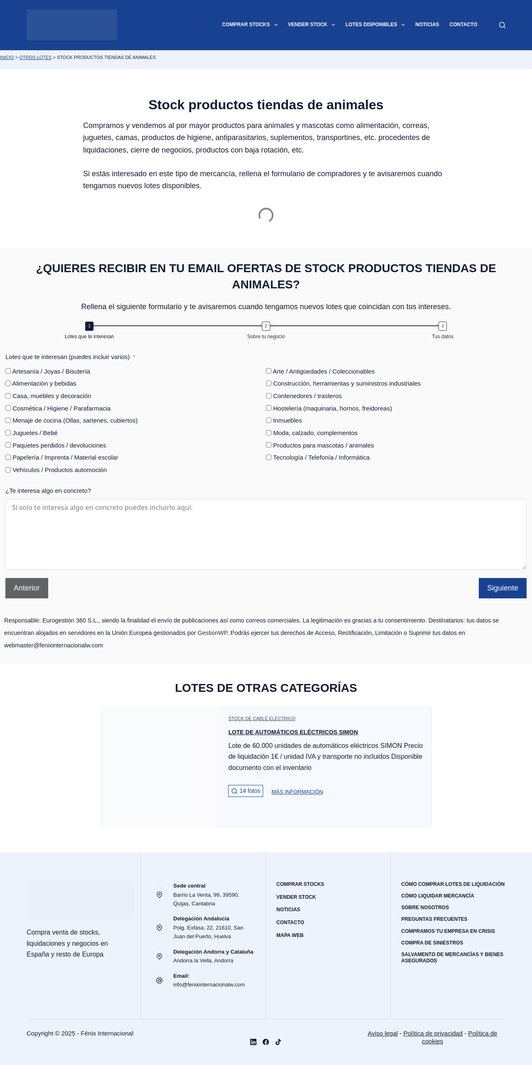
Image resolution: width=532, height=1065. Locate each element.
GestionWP (212, 633)
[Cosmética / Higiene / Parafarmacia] (8, 408)
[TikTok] (278, 1042)
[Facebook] (266, 1042)
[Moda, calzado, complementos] (268, 432)
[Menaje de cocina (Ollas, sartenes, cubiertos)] (8, 420)
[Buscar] (502, 25)
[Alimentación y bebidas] (8, 383)
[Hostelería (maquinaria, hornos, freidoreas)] (268, 408)
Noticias (427, 24)
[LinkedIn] (253, 1042)
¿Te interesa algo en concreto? (48, 490)
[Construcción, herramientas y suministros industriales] (268, 383)
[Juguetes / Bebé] (8, 432)
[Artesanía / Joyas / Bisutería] (8, 371)
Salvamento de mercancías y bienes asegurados (452, 958)
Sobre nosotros (425, 907)
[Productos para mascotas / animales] (268, 445)
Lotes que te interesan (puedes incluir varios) (67, 356)
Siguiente (502, 588)
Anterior (27, 588)
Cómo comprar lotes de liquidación (453, 884)
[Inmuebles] (268, 420)
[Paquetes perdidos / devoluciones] (8, 445)
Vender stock (313, 25)
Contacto (464, 24)
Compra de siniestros (432, 943)
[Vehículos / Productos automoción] (8, 469)
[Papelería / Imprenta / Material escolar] (8, 457)
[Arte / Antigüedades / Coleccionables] (268, 371)
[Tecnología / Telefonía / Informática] (268, 457)
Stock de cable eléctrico (261, 718)
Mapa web (289, 935)
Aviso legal (383, 1033)
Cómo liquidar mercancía (437, 896)
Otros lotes (35, 57)
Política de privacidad (433, 1033)
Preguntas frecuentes (434, 919)
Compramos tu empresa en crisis (448, 931)
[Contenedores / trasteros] (268, 395)
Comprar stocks (251, 25)
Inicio (7, 57)
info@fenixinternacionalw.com (209, 984)
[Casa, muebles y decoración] (8, 395)
